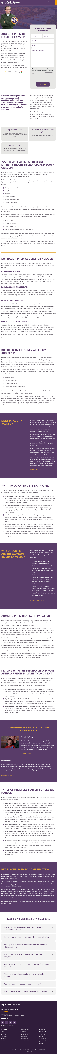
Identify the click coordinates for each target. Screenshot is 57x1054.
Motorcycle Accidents (25, 1033)
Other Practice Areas (24, 1040)
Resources (3, 1038)
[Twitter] (10, 1022)
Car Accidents (23, 1031)
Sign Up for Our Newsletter (7, 1025)
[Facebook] (2, 1022)
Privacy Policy (28, 1051)
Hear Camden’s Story (27, 753)
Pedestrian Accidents (25, 1034)
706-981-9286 (10, 891)
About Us (3, 1033)
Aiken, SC (41, 1041)
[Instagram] (6, 1022)
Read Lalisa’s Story (6, 775)
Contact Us (3, 1040)
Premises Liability (24, 1038)
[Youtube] (14, 1022)
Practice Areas (4, 1034)
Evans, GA (41, 1033)
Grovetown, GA (42, 1034)
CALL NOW (49, 3)
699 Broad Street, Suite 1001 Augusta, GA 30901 (12, 1015)
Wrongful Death (23, 1036)
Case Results (4, 1036)
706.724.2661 (5, 1011)
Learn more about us (36, 470)
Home (2, 1031)
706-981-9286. (22, 67)
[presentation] (41, 78)
